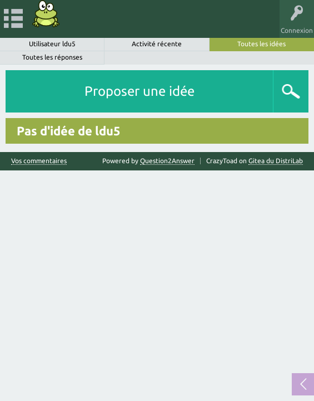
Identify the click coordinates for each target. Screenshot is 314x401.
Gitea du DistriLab (275, 160)
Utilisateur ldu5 (52, 43)
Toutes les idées (261, 43)
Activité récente (157, 43)
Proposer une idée (139, 91)
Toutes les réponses (52, 57)
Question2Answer (167, 160)
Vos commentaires (39, 161)
